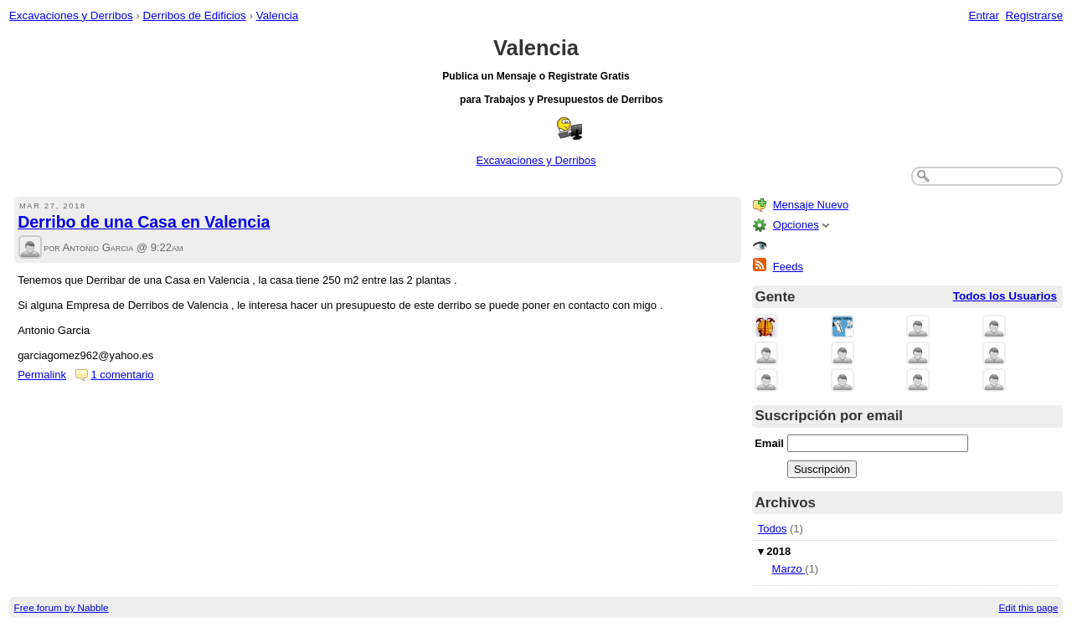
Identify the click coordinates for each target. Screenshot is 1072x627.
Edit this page (1029, 607)
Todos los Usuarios (1005, 296)
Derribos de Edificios (194, 15)
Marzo (789, 569)
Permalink (42, 374)
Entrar (983, 15)
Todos (772, 528)
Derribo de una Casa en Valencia (144, 222)
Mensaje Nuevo (810, 204)
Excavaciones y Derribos (71, 15)
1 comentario (121, 374)
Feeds (788, 266)
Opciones (796, 224)
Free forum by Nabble (61, 607)
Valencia (277, 15)
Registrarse (1035, 15)
